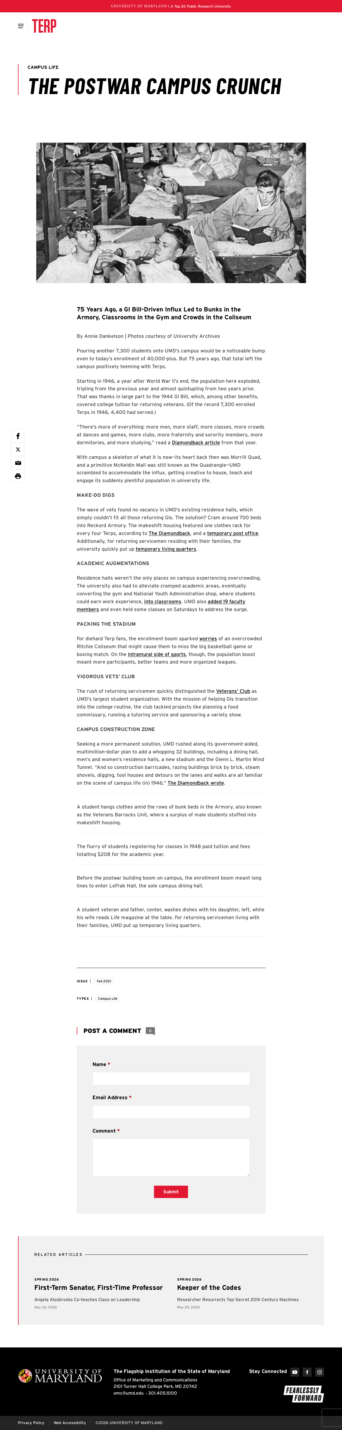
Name (99, 1064)
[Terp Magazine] (44, 26)
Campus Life (107, 998)
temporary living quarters (166, 549)
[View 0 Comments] (150, 1031)
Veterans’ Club (233, 691)
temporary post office (232, 533)
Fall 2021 (104, 981)
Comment (104, 1131)
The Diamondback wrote (195, 783)
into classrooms (162, 601)
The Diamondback (169, 533)
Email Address (110, 1097)
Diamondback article (196, 442)
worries (208, 638)
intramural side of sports (157, 654)
